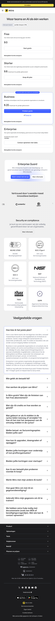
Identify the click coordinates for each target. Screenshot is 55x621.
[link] (27, 232)
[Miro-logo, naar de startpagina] (9, 10)
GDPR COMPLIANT (34, 563)
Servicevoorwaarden (27, 606)
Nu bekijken (27, 5)
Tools (27, 536)
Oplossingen (27, 531)
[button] (27, 48)
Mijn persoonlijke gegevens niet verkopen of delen (27, 616)
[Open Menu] (2, 10)
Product (27, 526)
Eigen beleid (27, 609)
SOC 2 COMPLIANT (24, 563)
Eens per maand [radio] (7, 25)
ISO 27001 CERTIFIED (33, 559)
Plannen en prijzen (27, 551)
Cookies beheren (27, 613)
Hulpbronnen (27, 541)
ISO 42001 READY (23, 559)
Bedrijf (27, 546)
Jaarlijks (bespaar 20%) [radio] (20, 25)
